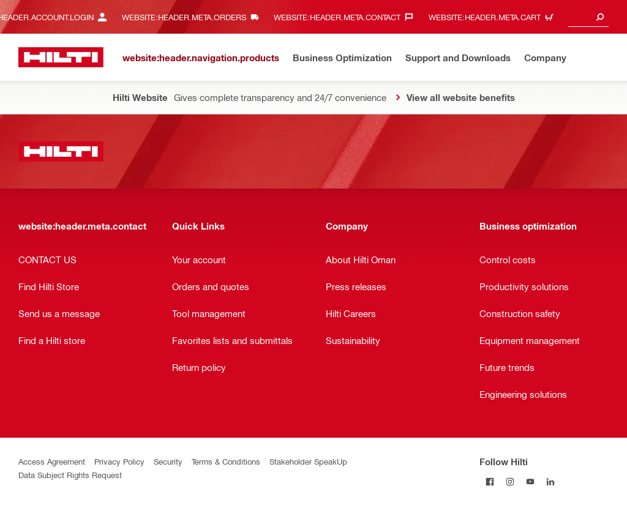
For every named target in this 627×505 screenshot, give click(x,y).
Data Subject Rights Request (70, 474)
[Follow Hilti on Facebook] (489, 481)
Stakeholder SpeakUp (308, 461)
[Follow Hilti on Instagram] (510, 481)
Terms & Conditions (226, 461)
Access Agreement (51, 461)
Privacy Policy (119, 461)
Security (168, 461)
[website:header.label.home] (60, 57)
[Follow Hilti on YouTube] (530, 481)
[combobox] (588, 17)
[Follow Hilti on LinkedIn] (550, 481)
